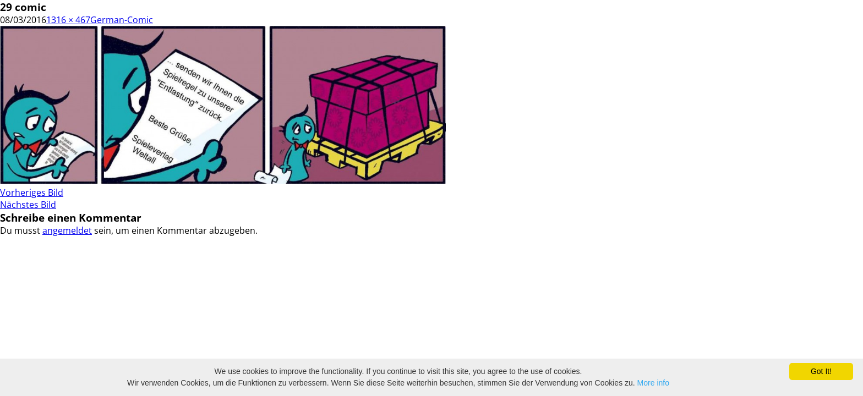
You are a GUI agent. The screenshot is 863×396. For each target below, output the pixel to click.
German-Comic (121, 20)
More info (653, 382)
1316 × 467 (68, 20)
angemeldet (67, 230)
